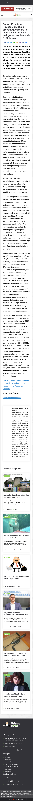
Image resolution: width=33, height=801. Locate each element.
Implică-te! (8, 769)
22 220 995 (19, 743)
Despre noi (8, 771)
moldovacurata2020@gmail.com (15, 750)
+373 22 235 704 (10, 746)
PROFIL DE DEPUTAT (11, 766)
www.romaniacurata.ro (12, 398)
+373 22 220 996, (10, 743)
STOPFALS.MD (10, 781)
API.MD (7, 778)
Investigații (8, 759)
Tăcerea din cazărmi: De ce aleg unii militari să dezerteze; (23, 8)
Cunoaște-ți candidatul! (11, 764)
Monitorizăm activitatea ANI (13, 762)
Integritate (8, 757)
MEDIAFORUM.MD (11, 784)
